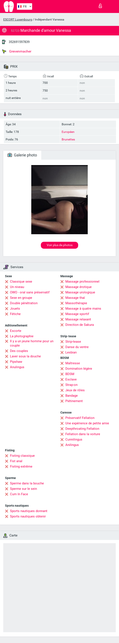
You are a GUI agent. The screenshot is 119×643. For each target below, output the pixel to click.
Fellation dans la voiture (82, 434)
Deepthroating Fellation (82, 429)
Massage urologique (80, 292)
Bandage (71, 396)
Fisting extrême (21, 466)
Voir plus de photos (60, 245)
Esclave (71, 379)
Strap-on (71, 385)
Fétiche (15, 314)
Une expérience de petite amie (87, 423)
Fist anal (16, 461)
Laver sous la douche (25, 356)
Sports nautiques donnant (28, 511)
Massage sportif (77, 314)
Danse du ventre (77, 347)
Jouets (15, 308)
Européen (68, 132)
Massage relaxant (78, 319)
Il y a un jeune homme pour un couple (31, 343)
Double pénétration (24, 303)
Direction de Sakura (79, 325)
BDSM (69, 374)
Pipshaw (16, 362)
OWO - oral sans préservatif (30, 292)
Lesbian (71, 352)
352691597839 (19, 42)
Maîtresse (72, 363)
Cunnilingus (73, 439)
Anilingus (72, 445)
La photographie (21, 336)
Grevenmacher (16, 51)
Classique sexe (21, 281)
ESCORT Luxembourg (17, 19)
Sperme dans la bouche (27, 483)
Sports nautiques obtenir (28, 516)
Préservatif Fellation (79, 418)
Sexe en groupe (21, 298)
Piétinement (74, 401)
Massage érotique (78, 287)
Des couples (19, 351)
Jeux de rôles (75, 390)
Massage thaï (75, 298)
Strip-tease (73, 342)
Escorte (15, 331)
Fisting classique (22, 456)
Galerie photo (22, 155)
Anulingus (17, 367)
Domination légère (78, 369)
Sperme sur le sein (23, 489)
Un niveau (17, 287)
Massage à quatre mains (83, 308)
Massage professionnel (82, 281)
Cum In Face (19, 494)
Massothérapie (76, 303)
